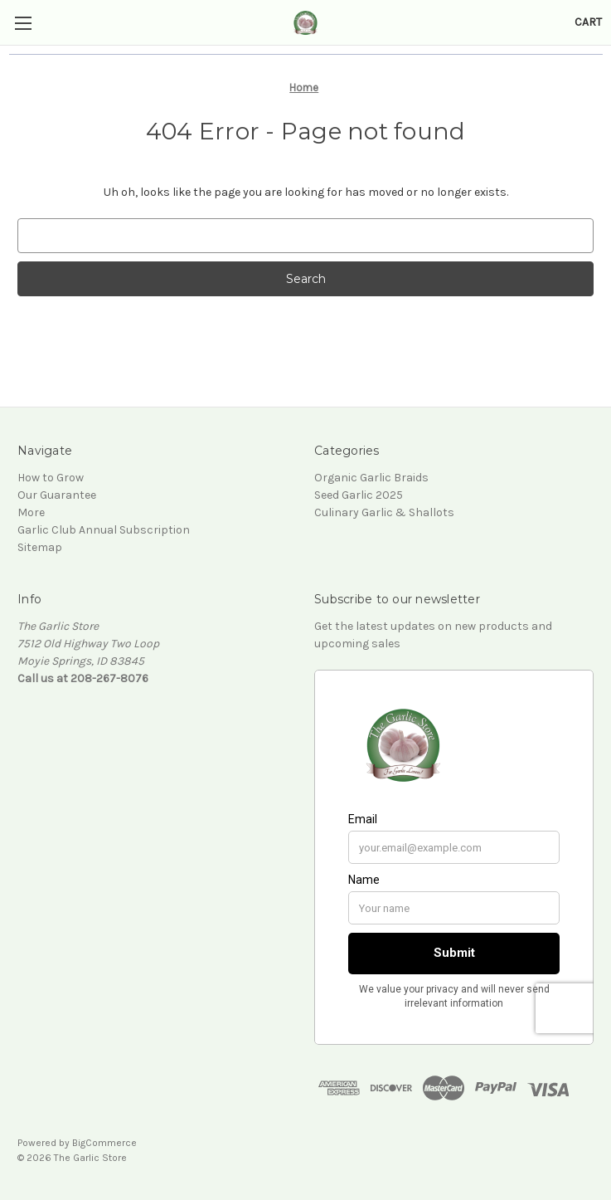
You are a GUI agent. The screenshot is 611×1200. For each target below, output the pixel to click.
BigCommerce (104, 1143)
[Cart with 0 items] (588, 22)
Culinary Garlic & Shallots (384, 512)
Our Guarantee (56, 495)
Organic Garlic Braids (371, 478)
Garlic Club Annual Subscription (103, 530)
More (31, 512)
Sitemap (39, 547)
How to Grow (50, 478)
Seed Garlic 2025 (358, 495)
